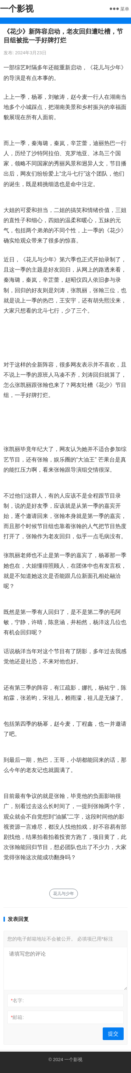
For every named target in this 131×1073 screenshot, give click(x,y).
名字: (17, 1000)
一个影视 (17, 8)
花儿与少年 (63, 893)
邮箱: (17, 1017)
